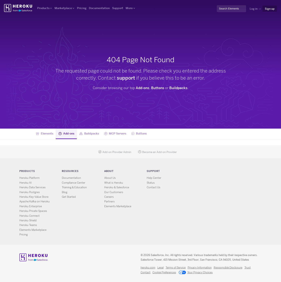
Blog (64, 192)
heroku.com (148, 267)
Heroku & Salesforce (116, 187)
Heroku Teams (28, 225)
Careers (109, 196)
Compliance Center (73, 182)
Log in (254, 8)
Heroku (18, 8)
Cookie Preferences (164, 272)
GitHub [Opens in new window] (203, 172)
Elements (44, 133)
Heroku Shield (28, 220)
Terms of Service (176, 267)
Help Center (154, 177)
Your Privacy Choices (196, 273)
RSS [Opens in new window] (191, 172)
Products (43, 8)
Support (117, 8)
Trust (247, 267)
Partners (109, 201)
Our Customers (113, 192)
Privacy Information (200, 267)
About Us (110, 177)
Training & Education (74, 187)
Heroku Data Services (32, 187)
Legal (160, 267)
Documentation (99, 8)
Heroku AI (25, 182)
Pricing (81, 8)
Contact (145, 272)
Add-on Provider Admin (114, 152)
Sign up (270, 8)
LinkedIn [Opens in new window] (209, 172)
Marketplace (63, 8)
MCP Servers (115, 133)
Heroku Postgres (29, 192)
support (126, 78)
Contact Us (153, 187)
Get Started (69, 196)
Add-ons (142, 88)
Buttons (157, 88)
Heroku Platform (29, 177)
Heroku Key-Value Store (33, 196)
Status (151, 182)
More (129, 8)
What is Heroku (113, 182)
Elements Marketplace (32, 229)
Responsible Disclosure (228, 267)
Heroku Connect (29, 215)
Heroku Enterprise (30, 206)
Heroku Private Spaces (33, 210)
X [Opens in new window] (197, 172)
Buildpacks (178, 88)
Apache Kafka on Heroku (34, 201)
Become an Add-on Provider (157, 152)
